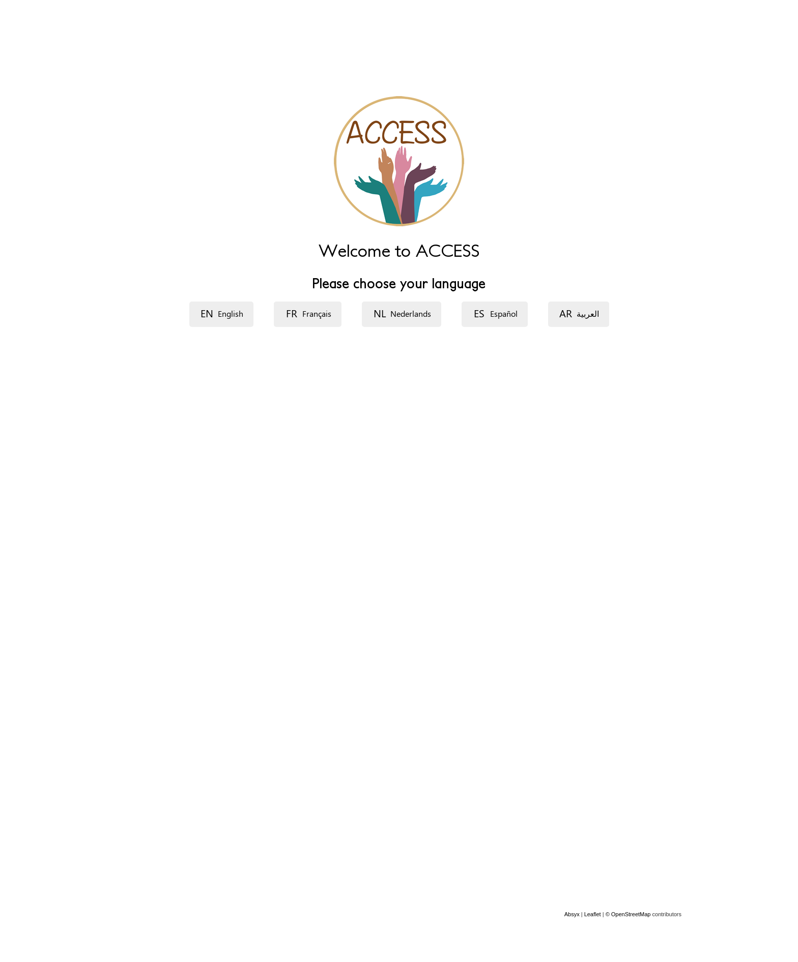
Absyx (572, 914)
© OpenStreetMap (629, 914)
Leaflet (592, 914)
